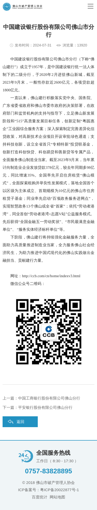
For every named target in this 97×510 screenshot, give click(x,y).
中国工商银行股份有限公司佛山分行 (49, 398)
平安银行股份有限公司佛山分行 (45, 407)
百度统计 (39, 497)
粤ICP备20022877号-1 (59, 490)
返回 (20, 421)
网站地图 (57, 497)
